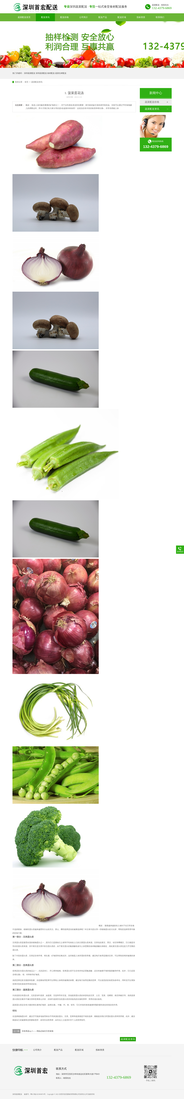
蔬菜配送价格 (152, 102)
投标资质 (141, 17)
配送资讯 (45, 17)
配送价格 (64, 17)
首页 (26, 82)
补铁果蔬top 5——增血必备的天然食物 (37, 1031)
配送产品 (102, 17)
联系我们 (160, 17)
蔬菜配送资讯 (36, 82)
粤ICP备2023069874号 (38, 1094)
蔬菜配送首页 (24, 17)
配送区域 (122, 17)
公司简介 (83, 17)
